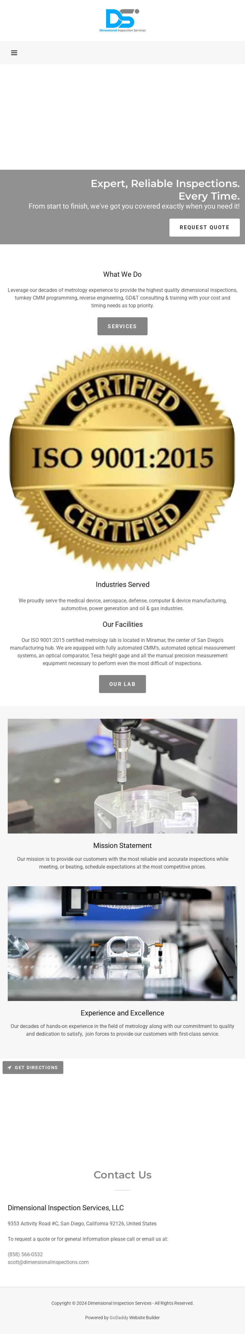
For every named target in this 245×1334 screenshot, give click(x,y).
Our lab (122, 684)
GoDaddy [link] (119, 1317)
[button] (14, 52)
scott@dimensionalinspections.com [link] (48, 1262)
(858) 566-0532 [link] (25, 1254)
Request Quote (205, 227)
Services (122, 326)
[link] (122, 20)
